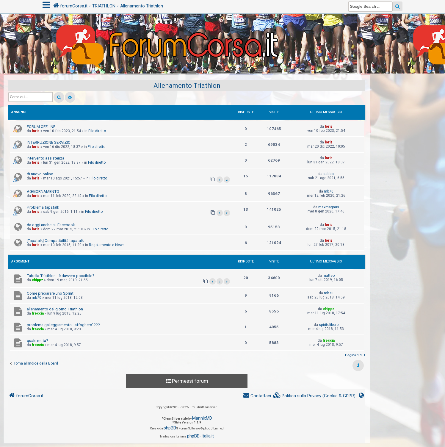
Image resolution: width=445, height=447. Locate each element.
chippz (37, 280)
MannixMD (202, 418)
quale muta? (37, 340)
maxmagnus (328, 207)
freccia (38, 313)
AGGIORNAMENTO (43, 191)
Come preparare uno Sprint (50, 293)
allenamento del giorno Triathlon (55, 309)
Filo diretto (97, 131)
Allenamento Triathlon (186, 85)
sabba (328, 174)
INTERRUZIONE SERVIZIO (48, 142)
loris (36, 131)
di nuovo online (40, 174)
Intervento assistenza (45, 158)
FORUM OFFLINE (41, 126)
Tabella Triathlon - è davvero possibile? (60, 275)
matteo (329, 275)
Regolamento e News (107, 245)
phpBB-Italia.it (200, 436)
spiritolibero (329, 325)
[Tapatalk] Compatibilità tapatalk (55, 240)
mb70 (328, 191)
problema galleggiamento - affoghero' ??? (63, 325)
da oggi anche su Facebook (51, 225)
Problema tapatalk (43, 207)
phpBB (170, 428)
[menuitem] (314, 396)
